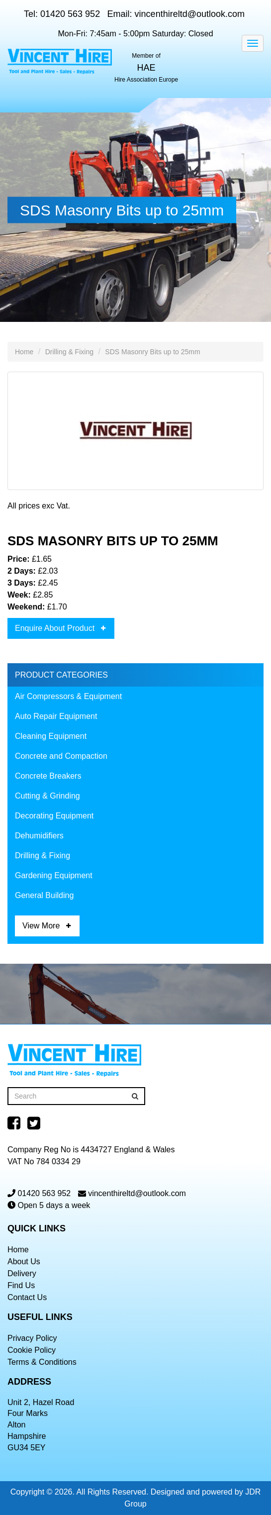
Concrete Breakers (48, 776)
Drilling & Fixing (69, 352)
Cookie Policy (31, 1350)
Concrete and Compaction (61, 756)
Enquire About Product (54, 628)
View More (41, 925)
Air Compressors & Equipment (68, 696)
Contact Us (27, 1297)
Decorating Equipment (54, 815)
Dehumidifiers (39, 835)
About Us (23, 1261)
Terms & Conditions (42, 1362)
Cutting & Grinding (47, 796)
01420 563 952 (70, 14)
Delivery (21, 1273)
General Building (44, 895)
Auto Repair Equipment (56, 716)
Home (24, 352)
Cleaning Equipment (51, 736)
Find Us (21, 1285)
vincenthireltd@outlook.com (190, 14)
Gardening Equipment (53, 875)
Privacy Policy (32, 1338)
